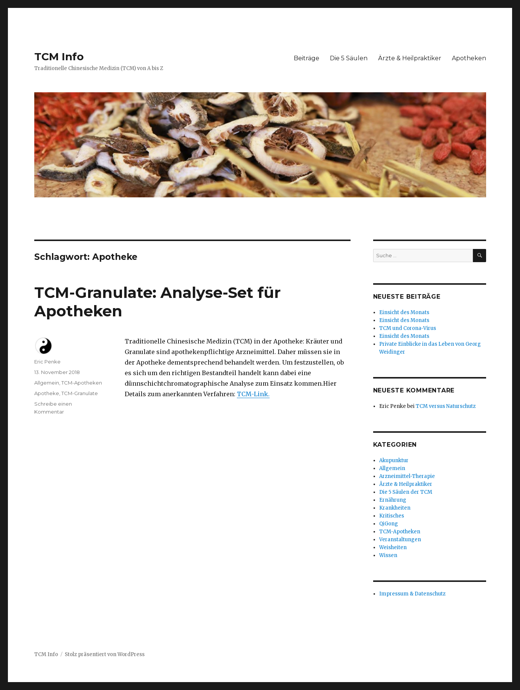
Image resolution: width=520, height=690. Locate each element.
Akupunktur (394, 460)
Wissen (388, 555)
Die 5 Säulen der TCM (405, 492)
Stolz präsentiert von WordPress (105, 654)
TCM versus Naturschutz (446, 406)
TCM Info (59, 56)
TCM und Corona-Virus (407, 328)
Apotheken (469, 58)
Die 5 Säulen (349, 58)
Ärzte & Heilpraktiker (409, 58)
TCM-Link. (253, 394)
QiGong (388, 524)
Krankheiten (394, 508)
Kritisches (391, 516)
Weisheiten (393, 547)
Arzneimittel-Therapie (407, 476)
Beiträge (306, 58)
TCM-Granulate (79, 393)
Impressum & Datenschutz (412, 594)
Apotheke (46, 393)
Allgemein (46, 383)
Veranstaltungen (400, 539)
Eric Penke (47, 362)
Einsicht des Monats (404, 312)
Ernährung (392, 500)
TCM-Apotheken (81, 383)
